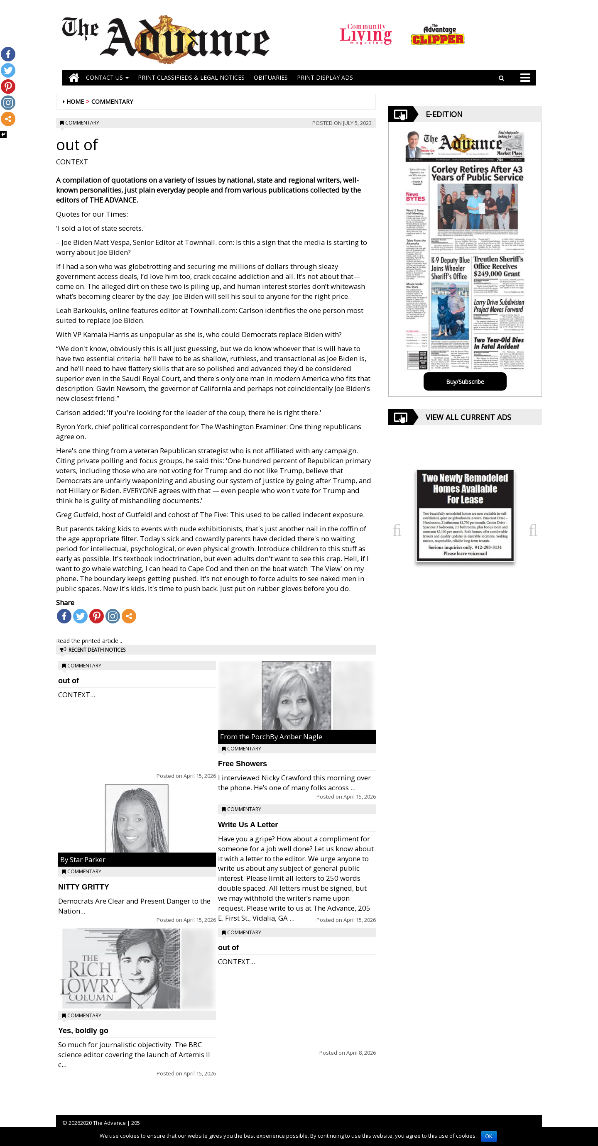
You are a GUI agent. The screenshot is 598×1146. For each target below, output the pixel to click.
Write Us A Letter (248, 825)
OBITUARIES (271, 77)
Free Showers (242, 764)
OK (489, 1136)
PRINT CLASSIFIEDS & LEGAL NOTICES (191, 77)
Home (75, 101)
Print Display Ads (325, 77)
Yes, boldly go (83, 1030)
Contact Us (107, 77)
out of (68, 681)
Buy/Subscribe (465, 382)
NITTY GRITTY (83, 887)
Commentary (112, 101)
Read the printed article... (89, 641)
